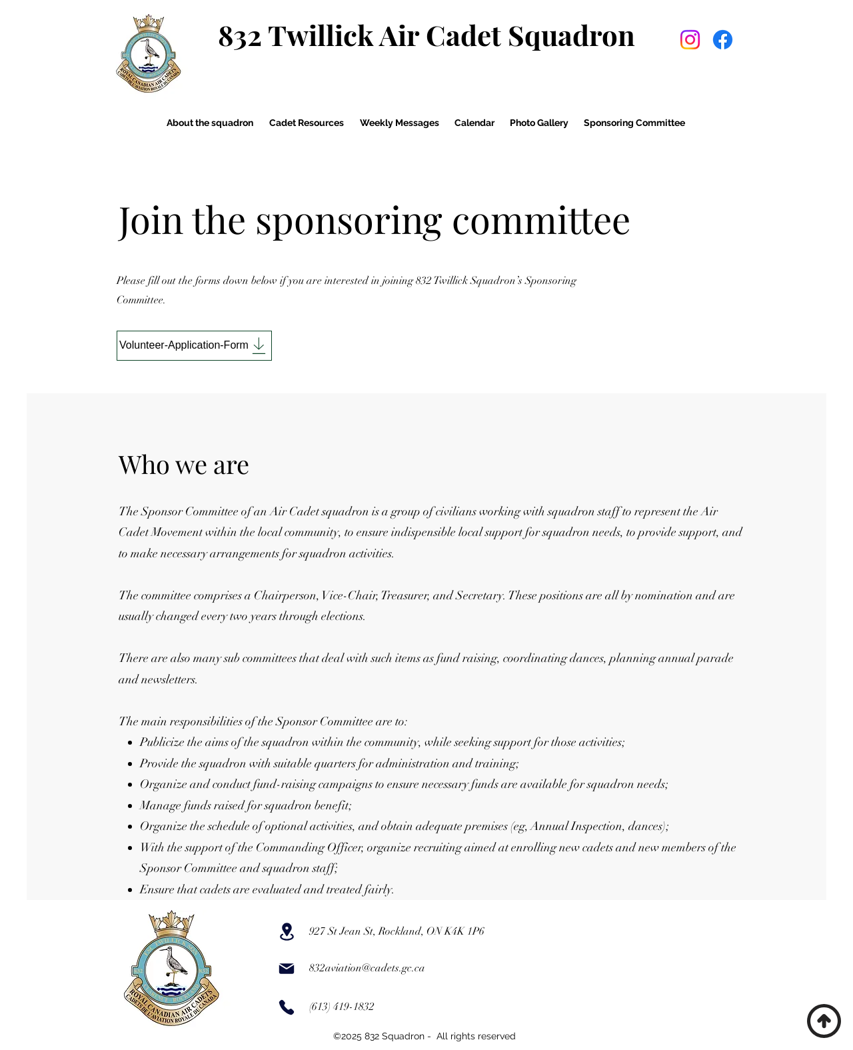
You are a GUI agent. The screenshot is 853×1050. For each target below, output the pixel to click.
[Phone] (286, 1007)
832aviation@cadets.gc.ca (367, 968)
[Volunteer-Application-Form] (194, 346)
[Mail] (286, 968)
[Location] (286, 931)
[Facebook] (723, 40)
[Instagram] (690, 40)
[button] (210, 122)
